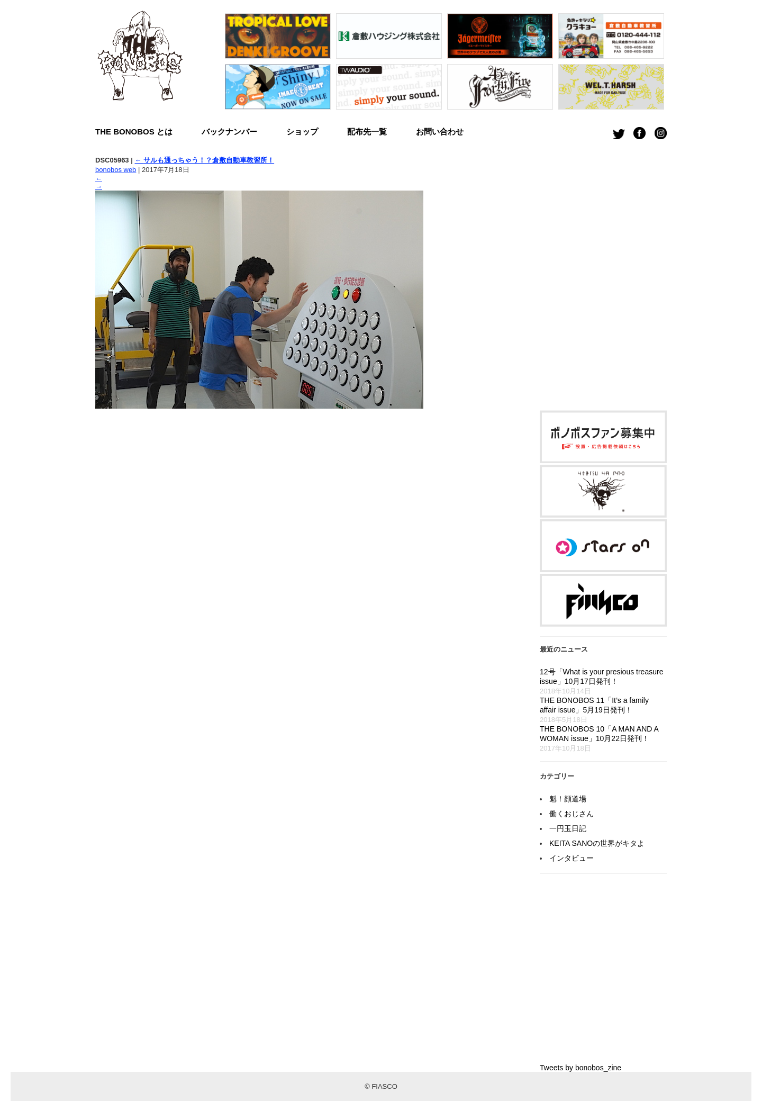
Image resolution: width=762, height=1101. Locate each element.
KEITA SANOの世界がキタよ (597, 843)
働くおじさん (571, 813)
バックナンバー (229, 131)
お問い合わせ (440, 131)
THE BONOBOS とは (134, 131)
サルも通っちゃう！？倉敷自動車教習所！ (204, 160)
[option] (278, 64)
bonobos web (115, 170)
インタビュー (571, 858)
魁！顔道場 (567, 799)
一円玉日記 (567, 828)
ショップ (302, 131)
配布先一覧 (367, 131)
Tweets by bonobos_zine (580, 1067)
